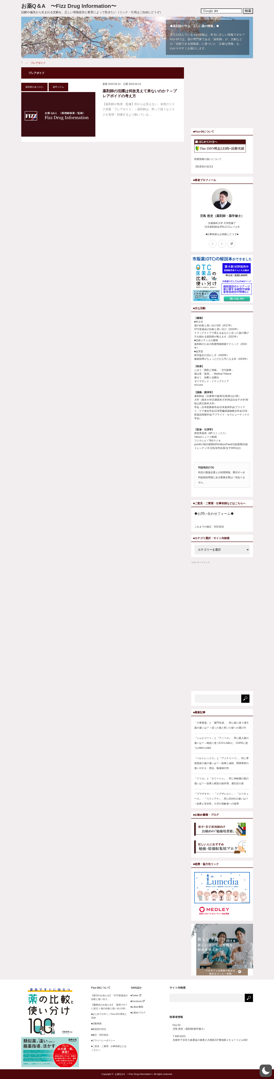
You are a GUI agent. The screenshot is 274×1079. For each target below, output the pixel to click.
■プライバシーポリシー (103, 1040)
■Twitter (134, 995)
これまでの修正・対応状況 (209, 526)
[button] (266, 1071)
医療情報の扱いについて (207, 159)
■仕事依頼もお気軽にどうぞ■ (222, 234)
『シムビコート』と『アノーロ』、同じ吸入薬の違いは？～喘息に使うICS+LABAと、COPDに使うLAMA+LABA (221, 743)
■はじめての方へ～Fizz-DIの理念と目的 (109, 1016)
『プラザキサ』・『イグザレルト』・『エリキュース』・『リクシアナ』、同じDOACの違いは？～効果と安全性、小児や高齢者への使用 (221, 798)
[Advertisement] (225, 96)
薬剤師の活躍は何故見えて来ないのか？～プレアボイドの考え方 (140, 93)
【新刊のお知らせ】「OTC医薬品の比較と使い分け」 (109, 997)
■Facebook (136, 1001)
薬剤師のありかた (34, 87)
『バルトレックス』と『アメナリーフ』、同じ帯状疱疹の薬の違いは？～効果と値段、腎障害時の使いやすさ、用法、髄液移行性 (221, 763)
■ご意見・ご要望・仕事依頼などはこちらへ (109, 1048)
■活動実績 (96, 1023)
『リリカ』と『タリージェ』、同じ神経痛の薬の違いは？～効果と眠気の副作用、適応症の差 (221, 781)
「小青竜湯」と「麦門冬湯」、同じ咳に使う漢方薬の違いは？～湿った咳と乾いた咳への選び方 (221, 725)
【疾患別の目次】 (204, 166)
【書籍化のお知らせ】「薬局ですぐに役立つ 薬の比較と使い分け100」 (109, 1006)
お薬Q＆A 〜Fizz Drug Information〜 (68, 6)
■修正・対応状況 (100, 1035)
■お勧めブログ (137, 1012)
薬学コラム (58, 87)
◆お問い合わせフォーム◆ (214, 513)
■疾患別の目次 (98, 1029)
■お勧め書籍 (135, 1007)
